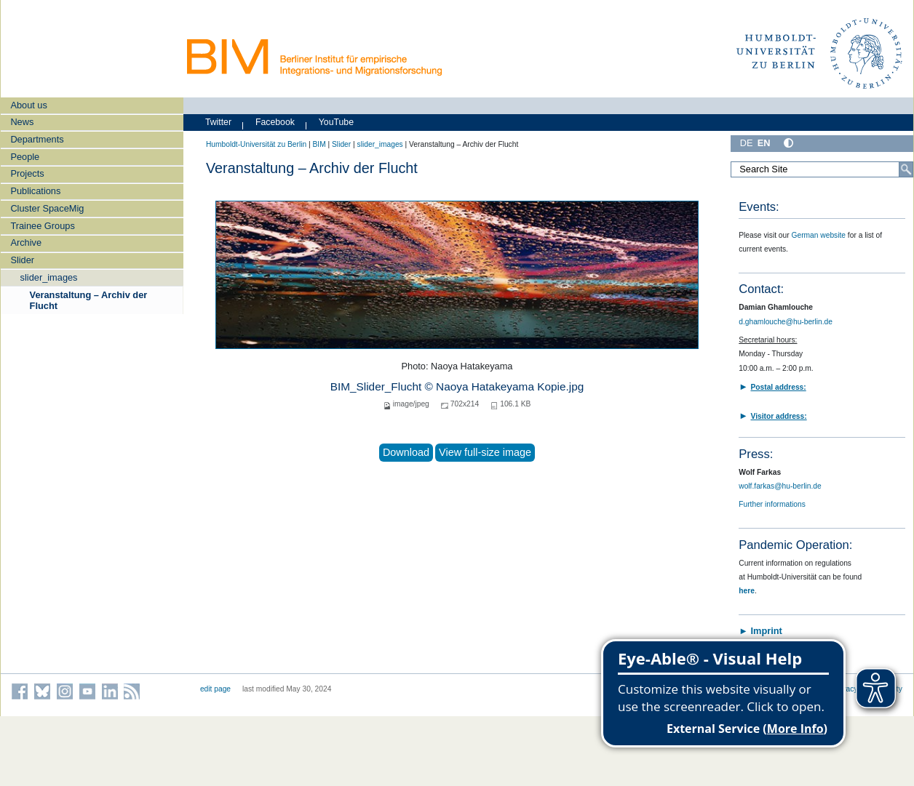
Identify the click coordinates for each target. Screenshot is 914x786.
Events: (759, 207)
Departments (36, 139)
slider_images (49, 277)
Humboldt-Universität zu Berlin (256, 144)
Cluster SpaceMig (47, 208)
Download (406, 452)
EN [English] (764, 142)
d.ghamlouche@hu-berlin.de (785, 322)
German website (819, 235)
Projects (27, 173)
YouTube (336, 122)
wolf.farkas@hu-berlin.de (780, 486)
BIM (318, 144)
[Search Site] (822, 169)
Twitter (218, 122)
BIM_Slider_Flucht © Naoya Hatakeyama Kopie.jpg (457, 386)
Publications (35, 190)
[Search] (906, 169)
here (747, 591)
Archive (25, 242)
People (24, 156)
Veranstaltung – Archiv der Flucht (89, 300)
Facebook (275, 122)
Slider (22, 259)
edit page (215, 689)
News (21, 121)
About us (28, 105)
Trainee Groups (42, 225)
